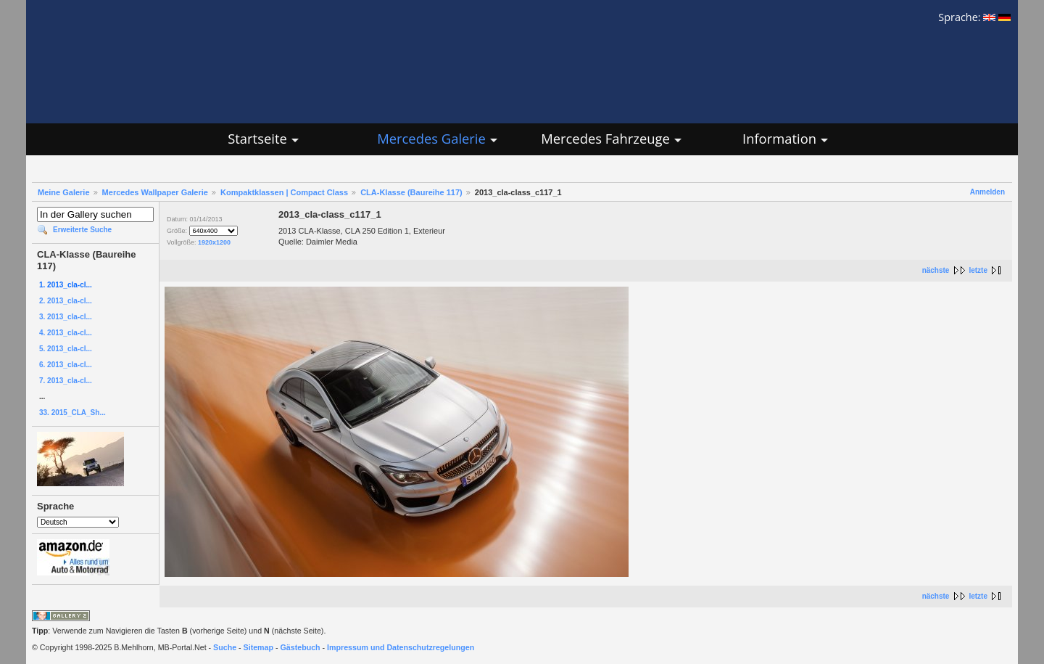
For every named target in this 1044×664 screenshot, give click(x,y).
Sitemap (258, 647)
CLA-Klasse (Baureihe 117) (411, 192)
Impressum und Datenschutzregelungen (400, 647)
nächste (936, 270)
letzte (978, 270)
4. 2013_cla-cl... (65, 333)
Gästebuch (300, 647)
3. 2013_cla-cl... (65, 317)
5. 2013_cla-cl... (65, 349)
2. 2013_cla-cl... (65, 301)
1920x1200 (214, 242)
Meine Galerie (64, 192)
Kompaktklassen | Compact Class (284, 192)
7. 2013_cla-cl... (65, 381)
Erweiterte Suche (82, 230)
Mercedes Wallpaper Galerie (155, 192)
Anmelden (987, 192)
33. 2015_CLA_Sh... (72, 413)
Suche (224, 647)
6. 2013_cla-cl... (65, 365)
